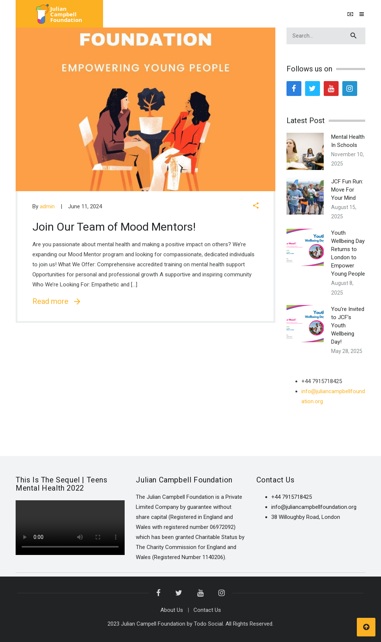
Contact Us (207, 610)
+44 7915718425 (291, 497)
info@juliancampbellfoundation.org (313, 507)
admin (47, 206)
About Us (171, 610)
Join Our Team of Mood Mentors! (114, 226)
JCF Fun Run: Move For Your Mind (347, 189)
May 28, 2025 (346, 351)
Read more (56, 301)
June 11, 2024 (85, 206)
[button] (256, 206)
